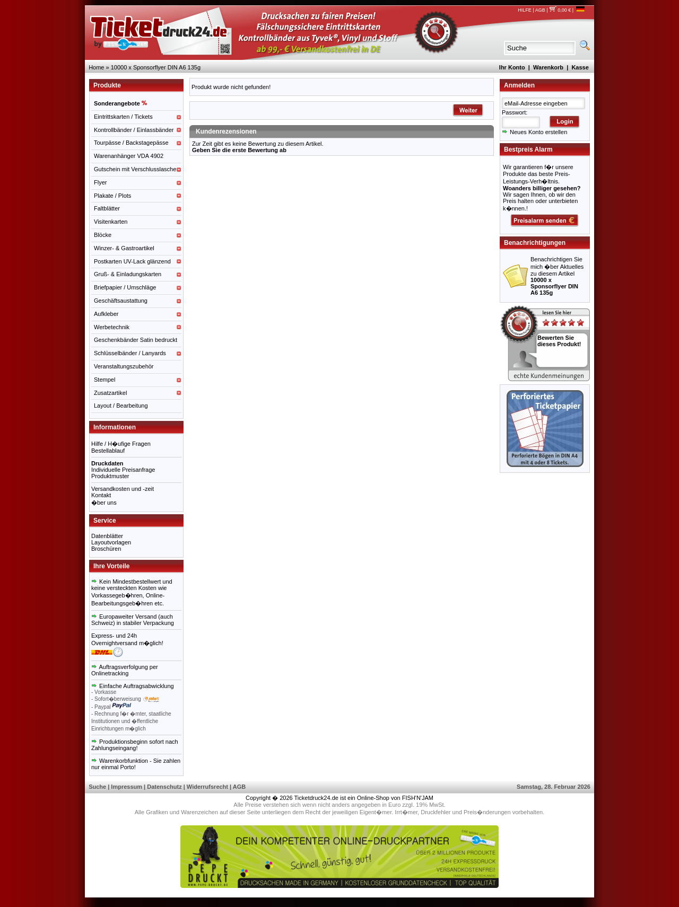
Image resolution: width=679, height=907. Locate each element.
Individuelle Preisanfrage (123, 469)
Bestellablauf (108, 450)
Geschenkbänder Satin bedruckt (135, 340)
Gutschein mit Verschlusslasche (135, 169)
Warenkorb (548, 67)
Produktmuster (110, 476)
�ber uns (104, 502)
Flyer (100, 182)
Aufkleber (106, 314)
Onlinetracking (109, 673)
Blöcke (102, 235)
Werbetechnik (111, 327)
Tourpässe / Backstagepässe (131, 142)
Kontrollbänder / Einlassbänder (133, 130)
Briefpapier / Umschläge (125, 287)
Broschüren (106, 548)
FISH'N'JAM (417, 798)
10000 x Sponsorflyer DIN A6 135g (156, 67)
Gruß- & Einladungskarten (127, 274)
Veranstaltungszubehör (124, 366)
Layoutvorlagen (111, 542)
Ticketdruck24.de (316, 798)
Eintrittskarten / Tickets (123, 116)
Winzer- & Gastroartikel (124, 248)
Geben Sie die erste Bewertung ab (239, 150)
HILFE (525, 10)
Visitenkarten (110, 221)
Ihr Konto (512, 67)
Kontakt (101, 495)
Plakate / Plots (112, 195)
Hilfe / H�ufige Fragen (121, 444)
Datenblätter (107, 536)
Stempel (104, 379)
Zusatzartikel (110, 393)
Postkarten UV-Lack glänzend (132, 261)
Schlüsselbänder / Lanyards (130, 353)
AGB (540, 10)
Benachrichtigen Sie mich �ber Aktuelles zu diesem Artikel (557, 276)
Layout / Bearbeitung (121, 405)
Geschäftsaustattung (120, 300)
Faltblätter (107, 208)
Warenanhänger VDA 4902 (128, 156)
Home (96, 67)
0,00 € (560, 10)
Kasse (579, 67)
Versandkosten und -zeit (122, 489)
